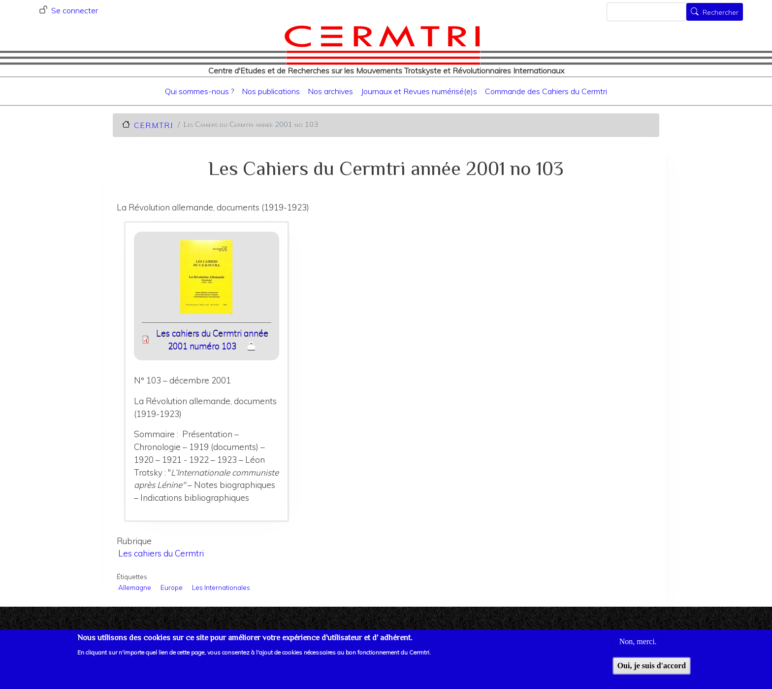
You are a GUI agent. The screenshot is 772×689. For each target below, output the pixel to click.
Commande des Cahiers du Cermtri (546, 91)
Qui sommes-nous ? (199, 91)
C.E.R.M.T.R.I (153, 125)
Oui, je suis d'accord (651, 670)
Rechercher (721, 12)
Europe (172, 587)
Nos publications (271, 91)
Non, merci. (638, 646)
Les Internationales (221, 587)
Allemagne (134, 587)
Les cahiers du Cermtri (161, 553)
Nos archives (330, 91)
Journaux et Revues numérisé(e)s (419, 91)
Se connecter (74, 10)
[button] (206, 280)
